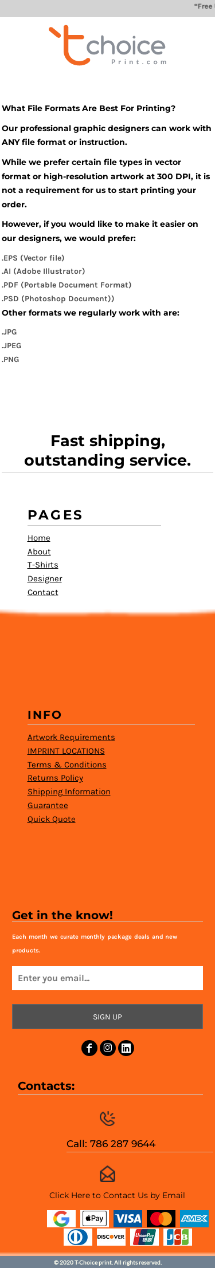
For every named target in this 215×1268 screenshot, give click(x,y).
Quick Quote (52, 819)
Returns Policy (55, 778)
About (39, 551)
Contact (43, 592)
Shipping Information (69, 791)
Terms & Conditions (67, 764)
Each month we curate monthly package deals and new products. (94, 943)
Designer (45, 578)
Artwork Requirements (71, 737)
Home (39, 538)
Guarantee (48, 805)
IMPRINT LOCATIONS (66, 751)
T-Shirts (43, 565)
